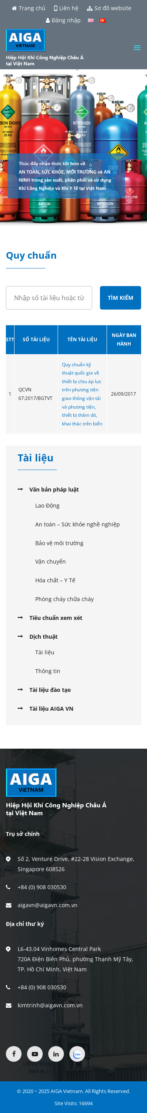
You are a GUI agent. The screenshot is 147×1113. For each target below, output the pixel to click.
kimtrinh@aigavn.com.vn (50, 1005)
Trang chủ (28, 8)
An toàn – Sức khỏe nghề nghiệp (77, 524)
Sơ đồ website (109, 8)
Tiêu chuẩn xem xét (55, 617)
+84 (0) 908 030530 (42, 887)
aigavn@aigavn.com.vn (48, 905)
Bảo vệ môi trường (59, 543)
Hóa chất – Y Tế (55, 580)
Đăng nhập (63, 20)
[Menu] (137, 48)
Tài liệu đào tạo (50, 689)
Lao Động (47, 505)
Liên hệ (66, 8)
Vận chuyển (50, 561)
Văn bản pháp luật (54, 489)
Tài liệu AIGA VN (51, 708)
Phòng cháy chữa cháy (64, 599)
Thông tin (47, 671)
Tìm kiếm (120, 297)
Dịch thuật (43, 636)
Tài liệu (44, 652)
